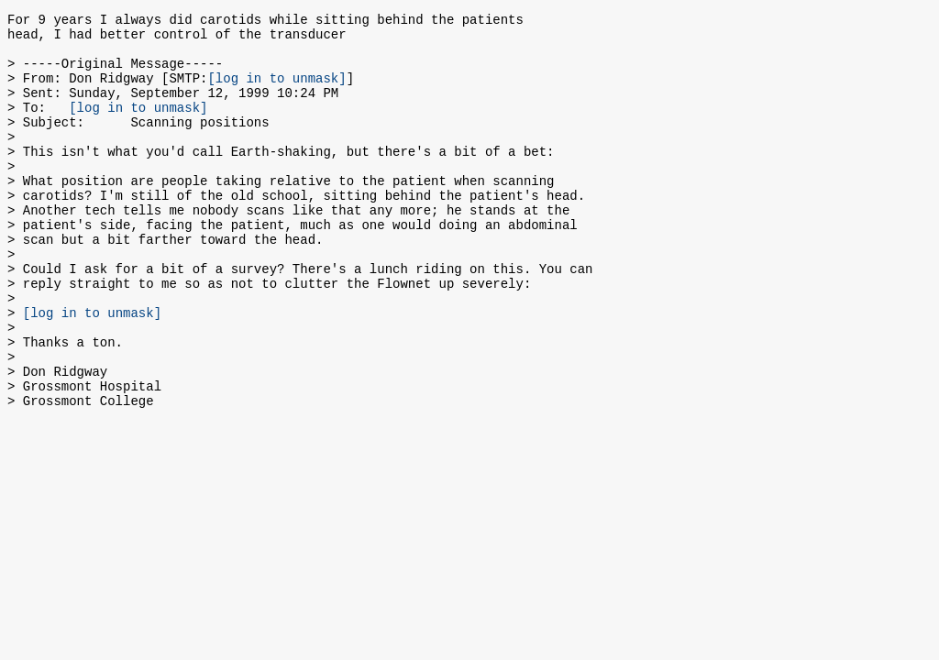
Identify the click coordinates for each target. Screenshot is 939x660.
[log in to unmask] (276, 91)
